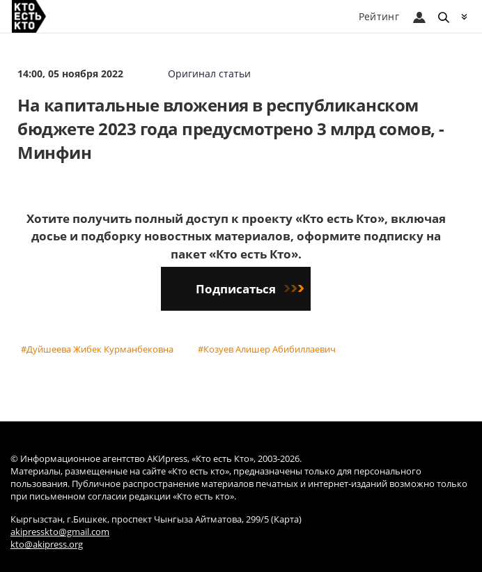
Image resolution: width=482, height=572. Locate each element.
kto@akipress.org (46, 544)
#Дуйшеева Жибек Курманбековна (97, 349)
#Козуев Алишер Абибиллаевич (267, 349)
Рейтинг (379, 16)
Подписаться (250, 289)
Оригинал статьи (209, 73)
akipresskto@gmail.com (59, 532)
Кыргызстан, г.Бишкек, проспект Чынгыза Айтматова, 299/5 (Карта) (156, 519)
